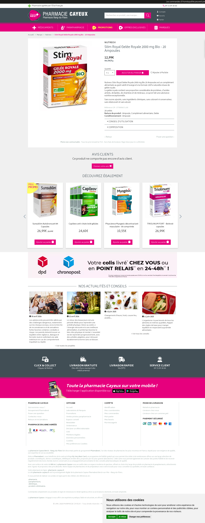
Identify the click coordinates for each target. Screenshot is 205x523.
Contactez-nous (34, 417)
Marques (162, 28)
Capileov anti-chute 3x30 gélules (83, 224)
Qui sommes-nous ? (36, 408)
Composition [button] (115, 127)
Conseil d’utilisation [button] (120, 121)
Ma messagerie (110, 423)
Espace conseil (72, 420)
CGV (68, 432)
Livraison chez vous (151, 411)
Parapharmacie (72, 28)
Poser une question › (165, 137)
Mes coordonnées (112, 411)
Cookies (69, 441)
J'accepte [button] (112, 517)
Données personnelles (75, 438)
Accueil (31, 35)
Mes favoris (109, 420)
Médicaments (42, 28)
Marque (39, 35)
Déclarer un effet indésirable (77, 429)
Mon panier (109, 417)
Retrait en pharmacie (151, 408)
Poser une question (36, 414)
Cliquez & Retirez (45, 362)
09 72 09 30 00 (160, 362)
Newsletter (70, 423)
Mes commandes (111, 414)
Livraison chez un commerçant (155, 414)
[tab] (139, 121)
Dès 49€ (83, 363)
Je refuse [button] (122, 517)
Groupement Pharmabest (38, 411)
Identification (109, 408)
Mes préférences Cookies (76, 444)
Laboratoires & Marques (76, 411)
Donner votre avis (102, 166)
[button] (109, 72)
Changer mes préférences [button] (139, 517)
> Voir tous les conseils (140, 334)
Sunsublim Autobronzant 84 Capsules (45, 225)
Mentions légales (73, 435)
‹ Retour (108, 137)
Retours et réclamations (38, 420)
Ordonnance (71, 426)
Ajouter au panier (133, 73)
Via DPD (121, 362)
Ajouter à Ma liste (159, 72)
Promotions (102, 28)
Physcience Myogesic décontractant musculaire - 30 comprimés (121, 225)
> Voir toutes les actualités (65, 346)
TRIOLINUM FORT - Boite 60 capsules (160, 225)
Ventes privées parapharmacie (78, 417)
